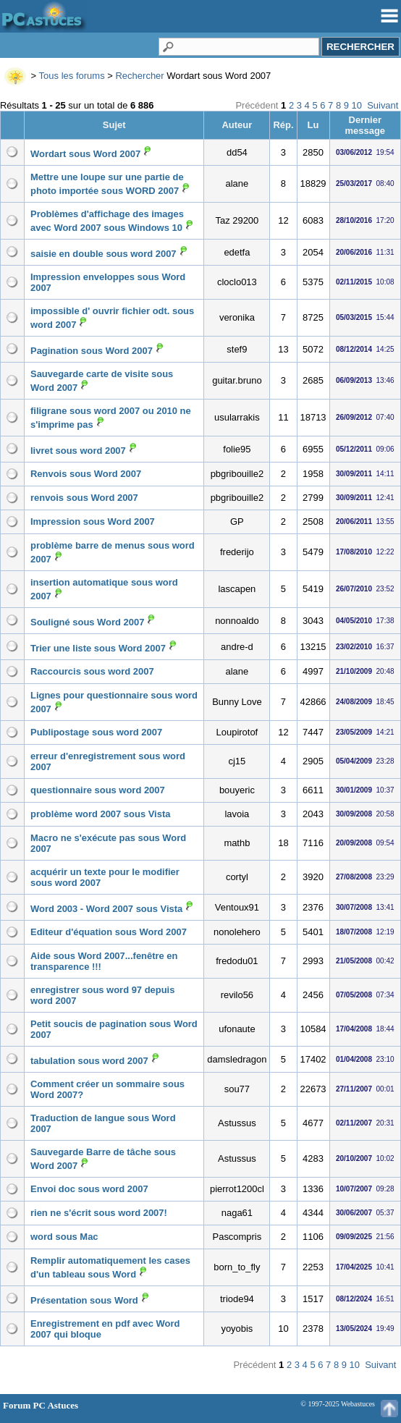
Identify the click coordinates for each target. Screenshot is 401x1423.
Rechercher (139, 75)
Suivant (382, 105)
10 (357, 105)
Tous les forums (72, 75)
